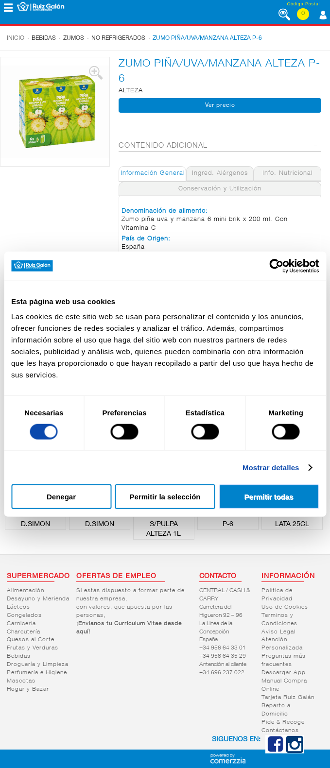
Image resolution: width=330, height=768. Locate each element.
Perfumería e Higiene (37, 673)
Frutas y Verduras (32, 648)
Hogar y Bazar (28, 689)
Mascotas (21, 681)
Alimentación (25, 591)
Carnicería (21, 624)
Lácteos (18, 607)
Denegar (61, 497)
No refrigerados (118, 38)
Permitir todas (269, 497)
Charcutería (23, 632)
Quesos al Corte (30, 640)
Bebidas (44, 38)
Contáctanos (280, 731)
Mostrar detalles (271, 467)
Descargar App (283, 673)
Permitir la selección (165, 497)
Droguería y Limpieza (38, 664)
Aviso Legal (278, 632)
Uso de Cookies (284, 607)
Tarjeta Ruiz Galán (287, 697)
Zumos (73, 38)
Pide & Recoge (283, 722)
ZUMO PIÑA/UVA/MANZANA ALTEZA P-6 (207, 38)
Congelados (24, 615)
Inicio (15, 38)
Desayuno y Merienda (38, 599)
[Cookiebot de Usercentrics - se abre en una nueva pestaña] (276, 265)
